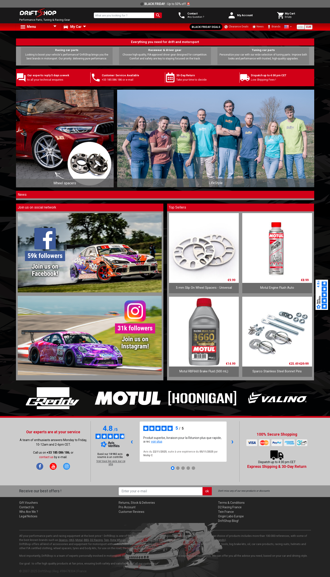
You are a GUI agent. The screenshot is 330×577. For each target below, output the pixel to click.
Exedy (162, 540)
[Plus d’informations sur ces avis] (127, 454)
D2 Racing (96, 540)
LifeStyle (216, 183)
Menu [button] (28, 27)
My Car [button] (72, 26)
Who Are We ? (28, 511)
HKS (71, 540)
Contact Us (26, 507)
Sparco (63, 540)
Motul (79, 540)
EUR (308, 27)
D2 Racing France (230, 507)
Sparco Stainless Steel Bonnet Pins (277, 371)
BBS (86, 540)
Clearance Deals (236, 27)
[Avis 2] (178, 468)
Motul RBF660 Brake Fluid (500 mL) (203, 371)
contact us (46, 457)
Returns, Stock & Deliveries (137, 502)
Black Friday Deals (206, 27)
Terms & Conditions (231, 502)
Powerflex (151, 540)
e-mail (129, 79)
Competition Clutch (186, 540)
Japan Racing (135, 540)
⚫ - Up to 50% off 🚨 (165, 4)
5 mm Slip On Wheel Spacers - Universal (204, 287)
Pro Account (127, 507)
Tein (106, 540)
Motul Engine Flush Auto (277, 287)
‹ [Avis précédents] (132, 441)
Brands (274, 27)
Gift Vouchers (28, 502)
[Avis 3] (183, 468)
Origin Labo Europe (231, 516)
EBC (169, 540)
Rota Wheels (118, 540)
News (258, 27)
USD (300, 27)
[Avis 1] (172, 468)
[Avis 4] (188, 468)
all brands (218, 540)
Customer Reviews (131, 511)
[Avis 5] (193, 468)
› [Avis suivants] (232, 441)
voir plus (156, 441)
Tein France (226, 511)
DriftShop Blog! (228, 521)
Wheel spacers (64, 183)
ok (207, 491)
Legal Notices (28, 516)
